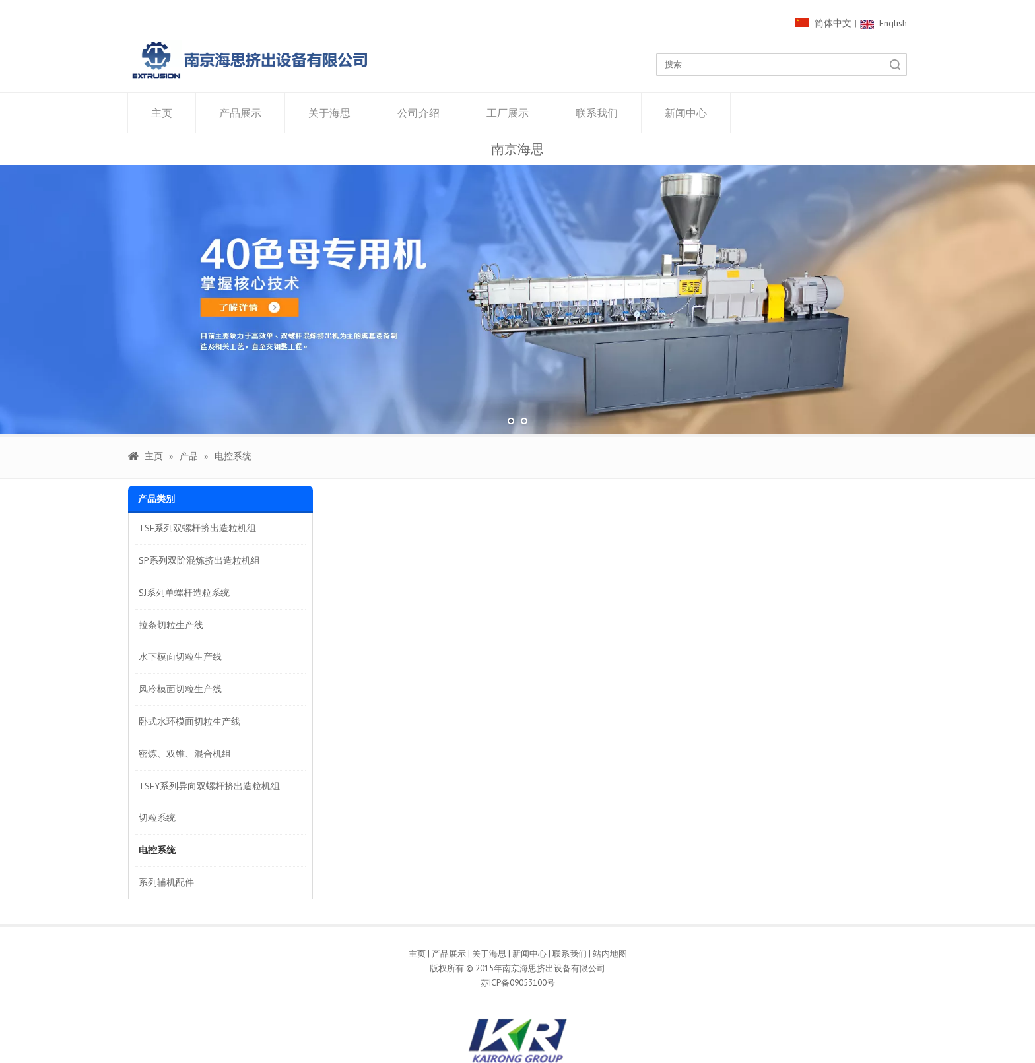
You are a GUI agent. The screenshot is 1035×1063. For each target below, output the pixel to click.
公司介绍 (418, 112)
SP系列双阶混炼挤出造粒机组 (199, 560)
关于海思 (329, 112)
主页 (161, 112)
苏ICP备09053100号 (518, 982)
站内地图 (610, 953)
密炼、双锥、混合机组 (185, 753)
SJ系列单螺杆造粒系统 (184, 592)
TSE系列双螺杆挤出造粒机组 (197, 528)
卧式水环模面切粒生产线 (189, 721)
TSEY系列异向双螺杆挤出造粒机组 (209, 786)
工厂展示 (507, 112)
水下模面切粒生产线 (180, 656)
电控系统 (157, 850)
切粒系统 (157, 817)
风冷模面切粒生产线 (180, 689)
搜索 (895, 64)
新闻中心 (686, 112)
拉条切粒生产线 (171, 625)
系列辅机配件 (166, 882)
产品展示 (240, 112)
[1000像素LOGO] (250, 60)
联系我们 (597, 112)
